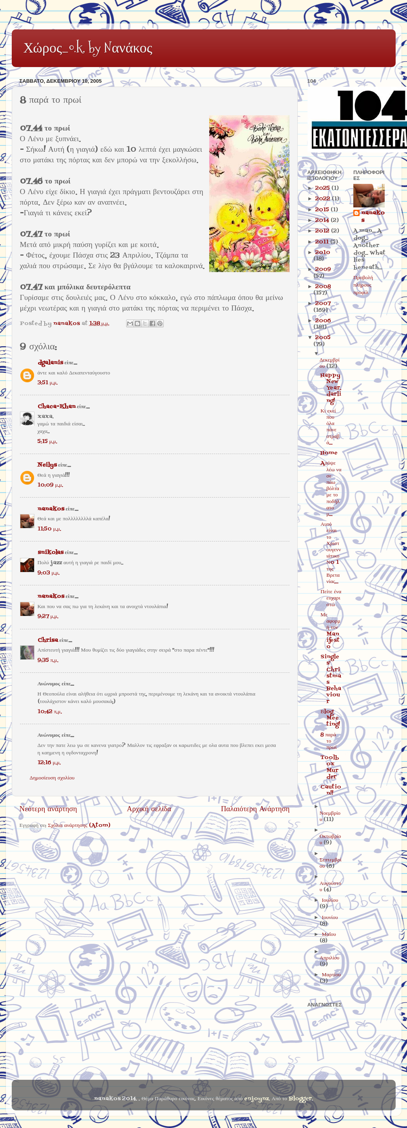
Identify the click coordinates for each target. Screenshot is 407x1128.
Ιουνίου (330, 918)
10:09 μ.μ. (50, 485)
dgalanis (50, 363)
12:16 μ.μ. (49, 763)
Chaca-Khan (57, 407)
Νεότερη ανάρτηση (48, 809)
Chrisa (48, 640)
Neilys (47, 465)
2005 (323, 338)
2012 (323, 231)
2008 (323, 287)
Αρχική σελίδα (149, 809)
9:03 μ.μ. (49, 573)
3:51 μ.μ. (48, 383)
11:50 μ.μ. (49, 529)
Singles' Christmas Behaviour (330, 679)
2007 (323, 304)
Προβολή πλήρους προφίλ (363, 285)
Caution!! (330, 790)
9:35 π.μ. (48, 660)
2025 (323, 188)
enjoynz (256, 1099)
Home (329, 453)
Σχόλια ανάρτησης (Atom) (79, 825)
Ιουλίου (330, 900)
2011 (322, 242)
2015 (323, 210)
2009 (323, 269)
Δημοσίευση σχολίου (52, 778)
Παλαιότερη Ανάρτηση (255, 809)
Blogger (300, 1099)
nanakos (51, 509)
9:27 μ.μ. (48, 616)
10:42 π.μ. (50, 712)
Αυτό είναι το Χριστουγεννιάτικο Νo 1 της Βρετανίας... (330, 553)
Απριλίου (330, 958)
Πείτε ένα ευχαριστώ (330, 598)
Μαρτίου (331, 975)
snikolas (50, 553)
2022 (323, 199)
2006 (323, 321)
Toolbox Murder (329, 767)
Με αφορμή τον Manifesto (330, 631)
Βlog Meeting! (330, 718)
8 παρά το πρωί (328, 741)
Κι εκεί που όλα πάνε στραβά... (329, 427)
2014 (323, 220)
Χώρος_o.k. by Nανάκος (88, 47)
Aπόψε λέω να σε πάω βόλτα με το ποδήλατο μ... (330, 488)
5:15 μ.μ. (47, 442)
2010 (322, 253)
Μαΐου (329, 934)
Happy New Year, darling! (330, 388)
